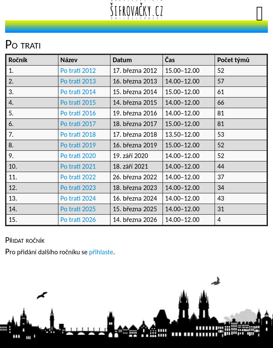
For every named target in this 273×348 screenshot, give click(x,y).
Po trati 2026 (78, 220)
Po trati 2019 (78, 145)
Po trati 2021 (78, 166)
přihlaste (101, 252)
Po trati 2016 (78, 113)
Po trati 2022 (78, 177)
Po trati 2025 (78, 209)
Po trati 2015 (78, 102)
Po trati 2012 (78, 70)
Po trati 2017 (78, 124)
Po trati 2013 (78, 81)
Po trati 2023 (78, 188)
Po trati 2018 (78, 134)
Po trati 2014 (78, 92)
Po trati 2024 (78, 198)
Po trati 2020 (78, 156)
